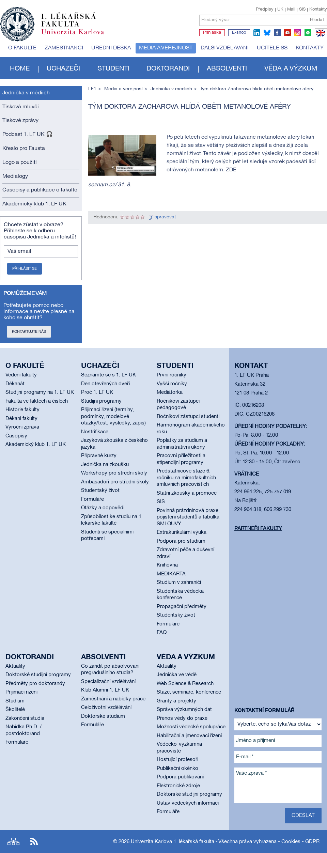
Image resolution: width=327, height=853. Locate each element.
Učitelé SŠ (272, 48)
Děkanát (15, 384)
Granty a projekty (176, 701)
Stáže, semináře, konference (189, 692)
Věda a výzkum (290, 69)
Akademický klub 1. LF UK (34, 204)
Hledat (317, 20)
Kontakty (318, 9)
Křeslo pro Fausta (23, 148)
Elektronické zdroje (178, 786)
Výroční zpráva (22, 427)
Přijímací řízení (21, 692)
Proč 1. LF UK (97, 392)
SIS (302, 9)
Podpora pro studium (181, 541)
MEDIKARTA (171, 574)
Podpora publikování (180, 777)
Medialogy (15, 176)
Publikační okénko (177, 768)
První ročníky (171, 375)
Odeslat (303, 815)
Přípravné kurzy (98, 455)
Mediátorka (170, 392)
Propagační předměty (181, 606)
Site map (13, 842)
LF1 (92, 89)
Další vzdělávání (225, 48)
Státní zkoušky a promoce (187, 493)
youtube (287, 32)
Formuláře (92, 499)
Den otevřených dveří (105, 384)
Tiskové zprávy (20, 120)
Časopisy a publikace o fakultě (39, 190)
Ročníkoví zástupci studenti (188, 416)
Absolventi (227, 69)
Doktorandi (168, 69)
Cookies (290, 841)
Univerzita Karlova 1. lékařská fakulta (172, 841)
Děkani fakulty (21, 418)
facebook (277, 32)
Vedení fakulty (21, 375)
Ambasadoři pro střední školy (115, 482)
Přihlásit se (24, 268)
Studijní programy (101, 401)
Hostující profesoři (177, 759)
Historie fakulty (22, 409)
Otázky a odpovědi (102, 508)
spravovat (165, 217)
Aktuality (15, 666)
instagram (297, 32)
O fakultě (22, 48)
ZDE (231, 170)
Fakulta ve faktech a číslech (36, 401)
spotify (308, 32)
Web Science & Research (185, 683)
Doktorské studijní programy (38, 674)
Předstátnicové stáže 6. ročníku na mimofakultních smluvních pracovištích (186, 478)
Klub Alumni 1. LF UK (105, 690)
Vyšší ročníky (172, 384)
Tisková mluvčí (20, 107)
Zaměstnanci (64, 48)
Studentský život (100, 490)
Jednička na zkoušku (105, 464)
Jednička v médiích (26, 93)
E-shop (239, 33)
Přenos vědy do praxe (182, 718)
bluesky (267, 32)
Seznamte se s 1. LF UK (108, 375)
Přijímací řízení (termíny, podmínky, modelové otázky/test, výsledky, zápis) (113, 416)
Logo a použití (19, 162)
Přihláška (212, 33)
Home (20, 69)
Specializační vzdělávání (108, 681)
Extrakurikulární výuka (181, 532)
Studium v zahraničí (179, 582)
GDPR (312, 841)
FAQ (162, 632)
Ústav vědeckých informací (188, 803)
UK (280, 9)
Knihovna (167, 565)
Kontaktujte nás (29, 332)
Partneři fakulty (258, 528)
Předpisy (265, 9)
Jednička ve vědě (177, 674)
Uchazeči (63, 69)
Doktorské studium (103, 716)
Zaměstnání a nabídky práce (113, 699)
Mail (291, 9)
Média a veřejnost (165, 48)
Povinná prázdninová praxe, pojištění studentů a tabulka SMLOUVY (188, 517)
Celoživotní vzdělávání (106, 707)
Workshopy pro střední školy (114, 473)
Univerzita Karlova (78, 36)
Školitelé (15, 709)
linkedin (256, 32)
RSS (34, 842)
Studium (15, 701)
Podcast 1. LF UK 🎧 (27, 134)
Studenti (113, 69)
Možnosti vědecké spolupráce (191, 727)
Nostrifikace (94, 432)
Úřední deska (111, 48)
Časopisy (16, 436)
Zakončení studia (24, 718)
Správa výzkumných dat (184, 709)
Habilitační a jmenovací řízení (189, 735)
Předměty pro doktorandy (35, 683)
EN (319, 36)
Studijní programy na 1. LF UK (39, 392)
